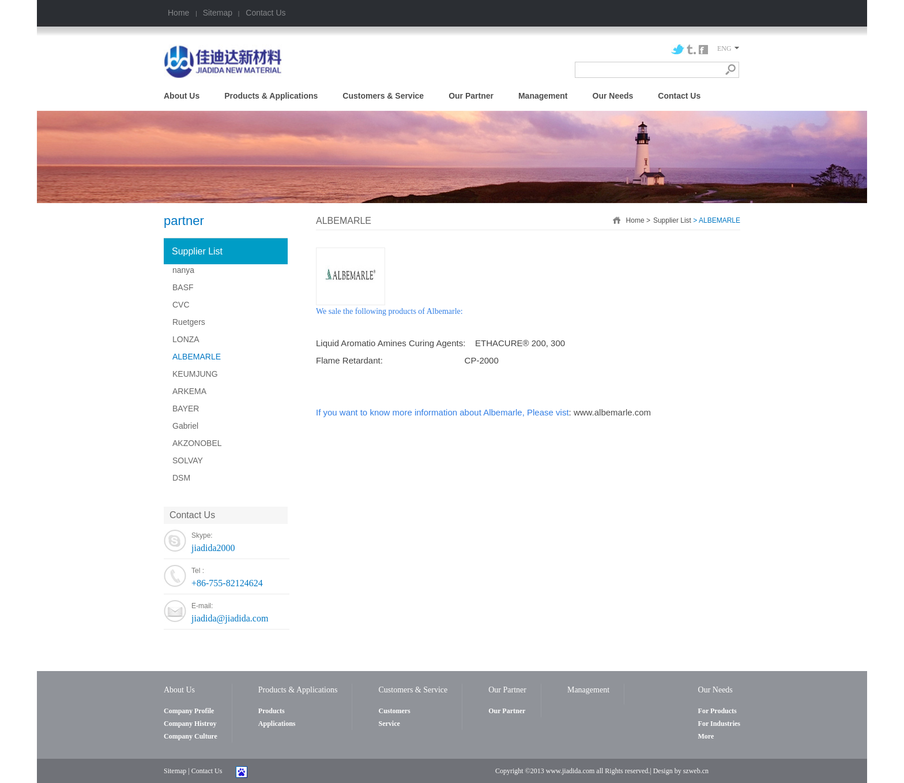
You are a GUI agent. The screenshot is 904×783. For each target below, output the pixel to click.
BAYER (185, 408)
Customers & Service (383, 95)
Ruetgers (188, 322)
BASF (183, 287)
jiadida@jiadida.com (229, 618)
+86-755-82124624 (227, 583)
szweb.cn (696, 771)
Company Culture (190, 736)
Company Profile (189, 711)
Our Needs (613, 95)
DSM (181, 477)
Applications (277, 724)
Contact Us (264, 12)
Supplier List (197, 251)
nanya (183, 270)
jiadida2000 (213, 548)
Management (543, 95)
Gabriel (185, 425)
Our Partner (471, 95)
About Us (181, 95)
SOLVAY (187, 460)
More (706, 736)
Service (389, 724)
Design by (667, 771)
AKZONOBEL (197, 443)
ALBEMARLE (196, 356)
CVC (181, 304)
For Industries (719, 724)
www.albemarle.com (612, 412)
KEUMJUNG (195, 374)
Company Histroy (190, 724)
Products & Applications (271, 95)
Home (179, 12)
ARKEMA (189, 391)
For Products (717, 711)
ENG (728, 48)
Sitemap (217, 12)
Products (271, 711)
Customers (394, 711)
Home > (638, 220)
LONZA (185, 339)
